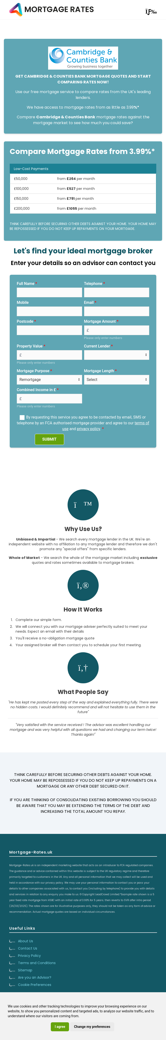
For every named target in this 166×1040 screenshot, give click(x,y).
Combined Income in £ (36, 389)
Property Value (30, 346)
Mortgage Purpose (33, 371)
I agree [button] (60, 1027)
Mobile (23, 302)
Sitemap (25, 970)
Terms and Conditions (37, 962)
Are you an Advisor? (34, 977)
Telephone (93, 283)
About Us (25, 941)
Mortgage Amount (100, 321)
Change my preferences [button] (92, 1027)
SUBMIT (49, 439)
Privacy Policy (29, 955)
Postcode (25, 321)
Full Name (25, 283)
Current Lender (97, 346)
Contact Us (27, 948)
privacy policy (88, 429)
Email (89, 302)
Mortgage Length (99, 371)
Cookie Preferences (34, 984)
